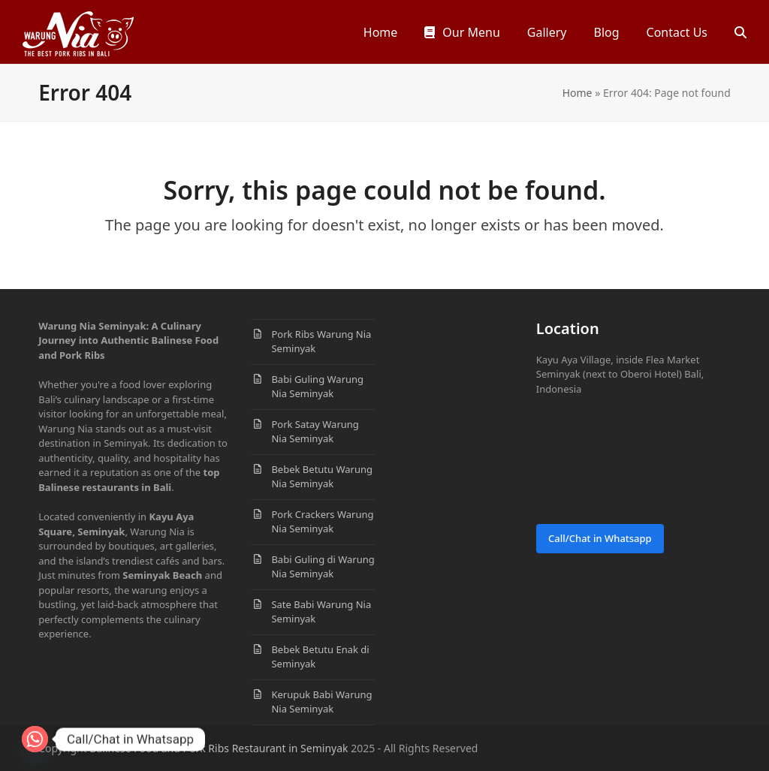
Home (577, 93)
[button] (740, 32)
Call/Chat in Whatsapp (600, 538)
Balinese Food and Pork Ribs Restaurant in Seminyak (218, 748)
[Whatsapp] (35, 739)
